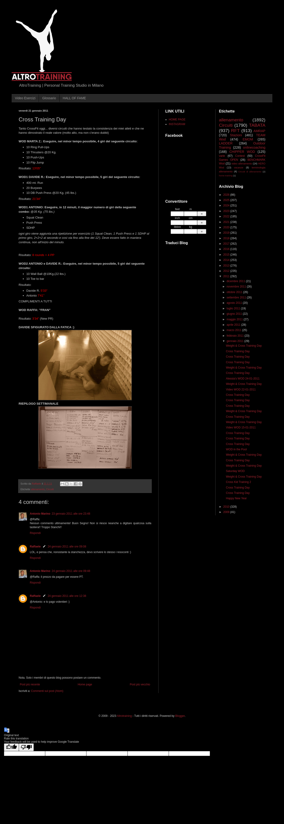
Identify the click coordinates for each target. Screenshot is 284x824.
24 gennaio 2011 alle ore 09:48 (71, 571)
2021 (226, 222)
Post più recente (30, 684)
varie (222, 155)
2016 (226, 249)
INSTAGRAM (177, 124)
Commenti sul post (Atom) (47, 691)
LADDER (226, 143)
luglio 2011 (234, 308)
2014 (226, 260)
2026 (226, 194)
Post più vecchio (140, 684)
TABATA (257, 125)
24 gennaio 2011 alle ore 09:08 (67, 546)
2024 (226, 205)
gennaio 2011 (235, 341)
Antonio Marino (40, 513)
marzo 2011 (234, 330)
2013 (226, 265)
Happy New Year (236, 498)
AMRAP (259, 131)
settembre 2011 (237, 297)
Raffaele (35, 546)
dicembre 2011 (236, 281)
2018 (226, 238)
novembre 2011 (237, 286)
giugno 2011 (235, 313)
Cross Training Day (238, 351)
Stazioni (236, 135)
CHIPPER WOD (242, 152)
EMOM (248, 139)
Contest (240, 155)
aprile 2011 (234, 324)
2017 (226, 243)
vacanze (238, 167)
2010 (226, 506)
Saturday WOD (235, 471)
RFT (235, 130)
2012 (226, 271)
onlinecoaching (254, 147)
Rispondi (35, 533)
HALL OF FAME (74, 98)
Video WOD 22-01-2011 (241, 389)
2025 (226, 200)
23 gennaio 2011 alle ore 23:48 (71, 513)
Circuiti (50, 489)
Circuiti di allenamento (249, 171)
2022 (226, 216)
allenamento (38, 489)
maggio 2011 (235, 319)
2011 (226, 276)
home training (226, 175)
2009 (226, 512)
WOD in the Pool (236, 449)
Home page (85, 684)
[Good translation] (11, 747)
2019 (226, 232)
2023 (226, 211)
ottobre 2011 (235, 292)
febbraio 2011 (235, 335)
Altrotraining (124, 716)
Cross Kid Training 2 (238, 482)
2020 (226, 227)
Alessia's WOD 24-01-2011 (242, 378)
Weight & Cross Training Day (244, 345)
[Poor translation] (26, 747)
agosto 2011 (235, 302)
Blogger (180, 716)
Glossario (49, 98)
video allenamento (241, 163)
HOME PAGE (177, 119)
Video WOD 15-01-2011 (241, 427)
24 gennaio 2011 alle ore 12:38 (67, 596)
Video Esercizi (25, 98)
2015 (226, 254)
